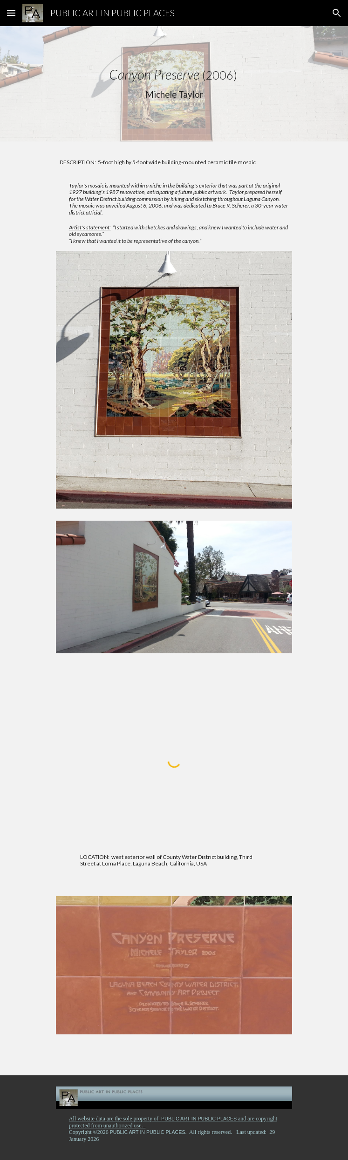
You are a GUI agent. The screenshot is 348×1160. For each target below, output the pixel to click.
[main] (174, 83)
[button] (11, 13)
